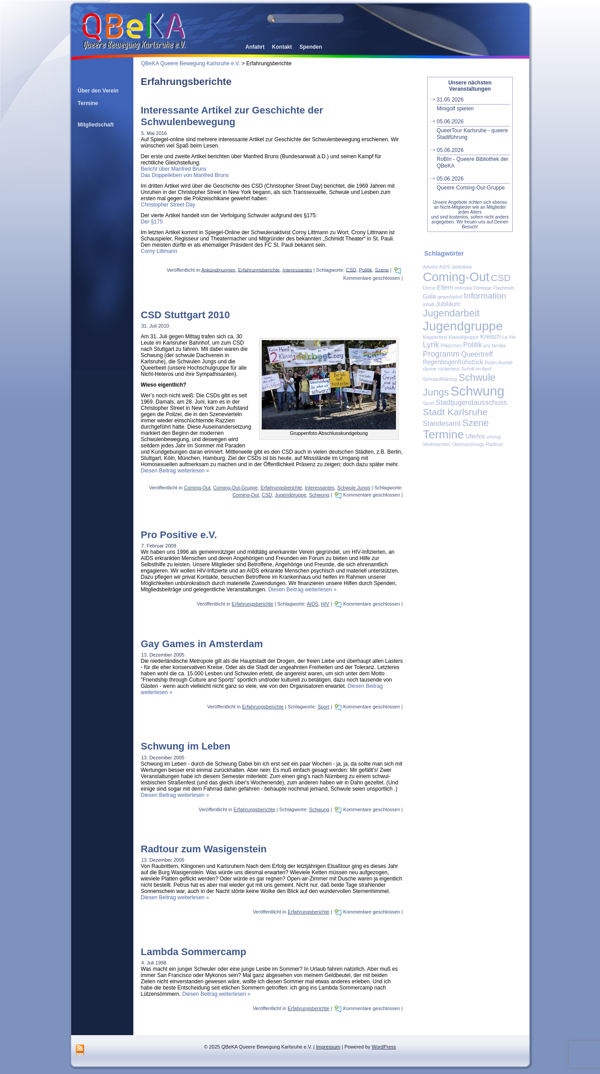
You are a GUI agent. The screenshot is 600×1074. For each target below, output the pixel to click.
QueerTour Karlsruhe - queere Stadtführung (473, 129)
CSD (351, 269)
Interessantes (297, 269)
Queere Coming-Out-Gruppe (473, 183)
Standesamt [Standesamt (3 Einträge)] (442, 423)
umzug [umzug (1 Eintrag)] (493, 436)
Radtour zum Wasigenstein (204, 849)
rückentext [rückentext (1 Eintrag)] (449, 368)
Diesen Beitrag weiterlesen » (175, 471)
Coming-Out (197, 487)
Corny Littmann (159, 251)
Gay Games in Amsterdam (202, 643)
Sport (323, 706)
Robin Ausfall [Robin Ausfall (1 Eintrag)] (498, 362)
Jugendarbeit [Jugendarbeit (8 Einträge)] (451, 313)
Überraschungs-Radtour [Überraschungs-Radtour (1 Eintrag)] (477, 444)
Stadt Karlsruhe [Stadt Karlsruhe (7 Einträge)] (455, 412)
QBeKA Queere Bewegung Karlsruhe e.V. (190, 63)
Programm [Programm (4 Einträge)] (441, 354)
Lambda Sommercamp (194, 951)
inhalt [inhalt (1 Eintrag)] (428, 304)
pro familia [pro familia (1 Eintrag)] (495, 345)
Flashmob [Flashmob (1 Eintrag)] (503, 288)
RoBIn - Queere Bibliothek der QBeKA (473, 158)
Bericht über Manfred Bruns (174, 169)
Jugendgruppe (290, 494)
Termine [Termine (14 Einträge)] (443, 434)
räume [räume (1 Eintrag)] (429, 368)
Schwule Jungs (353, 487)
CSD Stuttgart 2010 (185, 314)
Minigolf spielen (473, 104)
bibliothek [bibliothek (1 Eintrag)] (462, 267)
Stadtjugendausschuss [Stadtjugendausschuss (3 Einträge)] (471, 402)
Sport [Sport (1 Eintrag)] (428, 403)
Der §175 (152, 222)
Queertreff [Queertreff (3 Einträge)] (477, 354)
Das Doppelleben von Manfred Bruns (185, 175)
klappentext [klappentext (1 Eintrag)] (435, 337)
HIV (325, 603)
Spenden (310, 47)
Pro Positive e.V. (179, 534)
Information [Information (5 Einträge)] (485, 295)
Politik (365, 269)
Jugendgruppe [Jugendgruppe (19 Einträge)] (463, 326)
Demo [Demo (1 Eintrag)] (429, 288)
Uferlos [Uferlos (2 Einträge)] (475, 436)
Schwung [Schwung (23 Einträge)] (478, 390)
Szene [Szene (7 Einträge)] (475, 422)
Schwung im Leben (185, 746)
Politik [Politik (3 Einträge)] (472, 345)
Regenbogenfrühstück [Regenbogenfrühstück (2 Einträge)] (453, 362)
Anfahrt (255, 47)
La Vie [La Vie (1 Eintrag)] (508, 337)
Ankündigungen (218, 269)
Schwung (319, 494)
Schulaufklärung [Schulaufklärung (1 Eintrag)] (440, 379)
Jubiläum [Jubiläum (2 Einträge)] (448, 304)
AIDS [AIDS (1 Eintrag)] (445, 267)
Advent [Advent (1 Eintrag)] (430, 267)
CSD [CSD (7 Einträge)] (501, 278)
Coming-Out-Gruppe (235, 487)
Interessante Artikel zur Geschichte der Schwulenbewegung (232, 116)
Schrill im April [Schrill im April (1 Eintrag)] (476, 368)
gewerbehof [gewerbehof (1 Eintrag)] (449, 296)
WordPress (384, 1046)
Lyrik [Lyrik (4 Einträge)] (431, 344)
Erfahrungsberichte (259, 269)
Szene (382, 269)
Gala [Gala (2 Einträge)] (429, 296)
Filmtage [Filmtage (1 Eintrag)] (482, 288)
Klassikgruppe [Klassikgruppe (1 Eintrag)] (464, 337)
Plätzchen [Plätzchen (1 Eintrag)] (451, 345)
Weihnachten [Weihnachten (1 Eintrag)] (437, 444)
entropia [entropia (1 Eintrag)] (463, 288)
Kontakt (282, 47)
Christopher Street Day (168, 205)
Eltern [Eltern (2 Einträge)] (445, 287)
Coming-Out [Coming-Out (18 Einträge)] (456, 277)
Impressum (328, 1046)
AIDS (313, 603)
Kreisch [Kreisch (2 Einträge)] (490, 336)
